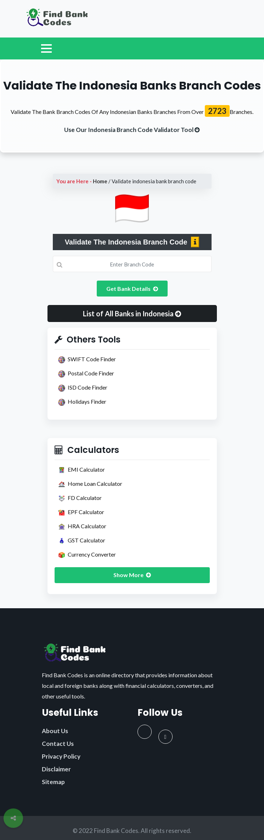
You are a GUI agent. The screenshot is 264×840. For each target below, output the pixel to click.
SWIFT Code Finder (87, 359)
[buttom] (132, 129)
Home (100, 181)
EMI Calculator (81, 470)
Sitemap (53, 782)
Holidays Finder (82, 402)
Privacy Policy (61, 756)
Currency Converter (87, 555)
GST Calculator (81, 541)
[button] (132, 313)
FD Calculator (80, 498)
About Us (55, 731)
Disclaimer (56, 769)
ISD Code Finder (82, 388)
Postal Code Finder (86, 374)
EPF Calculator (81, 512)
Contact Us (58, 743)
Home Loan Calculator (90, 484)
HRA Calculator (82, 526)
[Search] (132, 264)
